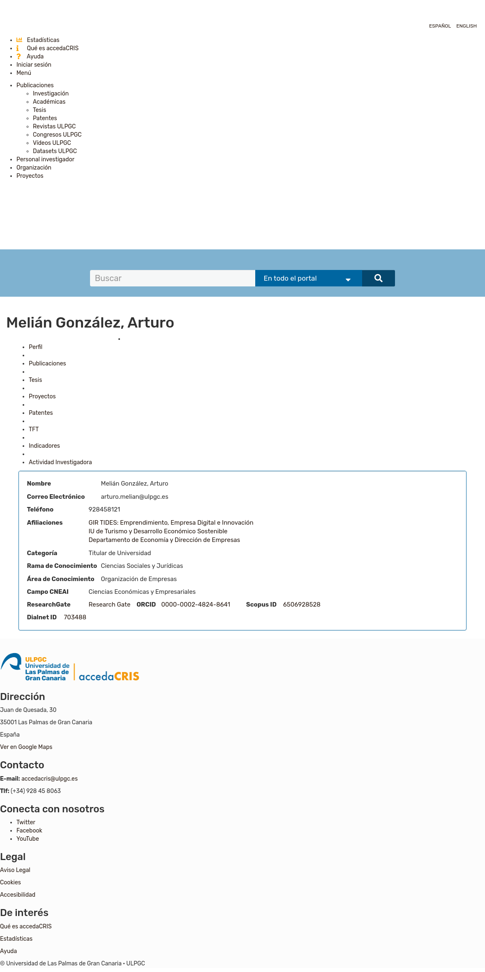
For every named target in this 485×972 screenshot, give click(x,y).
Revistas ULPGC (54, 126)
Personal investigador (45, 159)
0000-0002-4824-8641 (195, 604)
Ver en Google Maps (26, 747)
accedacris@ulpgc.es (49, 778)
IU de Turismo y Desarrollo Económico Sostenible (158, 531)
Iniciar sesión (33, 64)
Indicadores (44, 445)
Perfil (35, 347)
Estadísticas (38, 40)
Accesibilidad (17, 894)
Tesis (39, 110)
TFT (34, 429)
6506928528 (302, 604)
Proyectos (30, 175)
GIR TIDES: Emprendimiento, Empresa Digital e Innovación (171, 522)
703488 (75, 617)
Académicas (49, 101)
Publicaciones (35, 85)
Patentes (45, 118)
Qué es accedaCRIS (47, 48)
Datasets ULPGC (55, 151)
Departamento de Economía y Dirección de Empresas (164, 540)
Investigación (51, 93)
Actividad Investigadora (60, 462)
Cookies (10, 882)
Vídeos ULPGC (52, 143)
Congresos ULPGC (57, 134)
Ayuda (30, 56)
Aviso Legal (15, 870)
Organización (33, 167)
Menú (23, 73)
